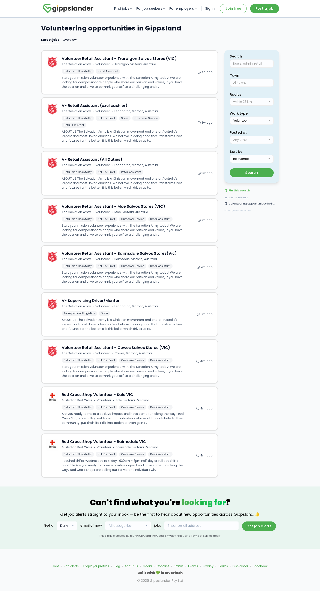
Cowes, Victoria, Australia (133, 357)
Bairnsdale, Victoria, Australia (136, 262)
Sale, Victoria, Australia (133, 405)
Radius (236, 94)
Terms (223, 566)
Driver (104, 316)
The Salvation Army (76, 64)
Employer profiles (96, 566)
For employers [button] (183, 8)
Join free (233, 8)
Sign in (210, 8)
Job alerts (71, 566)
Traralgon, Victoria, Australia (135, 64)
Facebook (260, 566)
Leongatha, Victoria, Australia (136, 112)
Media (147, 566)
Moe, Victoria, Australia (132, 214)
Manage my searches (237, 210)
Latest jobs (50, 40)
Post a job (264, 8)
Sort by (236, 151)
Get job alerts (259, 531)
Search (251, 172)
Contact (162, 566)
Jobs (56, 566)
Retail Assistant (108, 71)
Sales (125, 119)
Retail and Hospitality (78, 71)
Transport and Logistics (79, 316)
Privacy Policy (175, 541)
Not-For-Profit (107, 119)
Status (178, 566)
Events (193, 566)
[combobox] (252, 102)
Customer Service (146, 119)
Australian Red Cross (77, 405)
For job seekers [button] (151, 8)
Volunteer (103, 64)
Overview (70, 40)
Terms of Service (201, 541)
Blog (117, 566)
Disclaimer (240, 566)
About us (131, 566)
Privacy (208, 566)
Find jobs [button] (123, 8)
